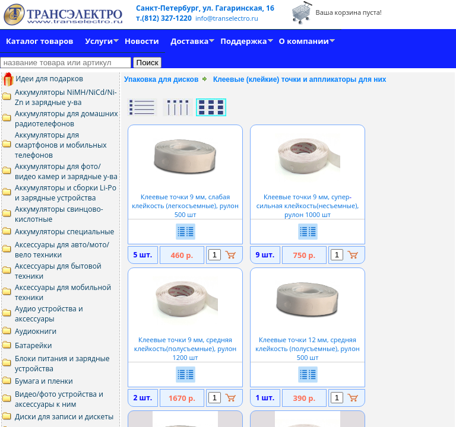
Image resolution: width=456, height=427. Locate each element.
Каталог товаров (39, 41)
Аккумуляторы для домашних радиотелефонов (66, 119)
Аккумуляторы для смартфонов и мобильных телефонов (61, 145)
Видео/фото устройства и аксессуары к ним (59, 399)
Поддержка (243, 41)
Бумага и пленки (44, 381)
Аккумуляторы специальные (64, 232)
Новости (142, 41)
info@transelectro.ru (226, 18)
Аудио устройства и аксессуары (49, 314)
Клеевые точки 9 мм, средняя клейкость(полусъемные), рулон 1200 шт (185, 344)
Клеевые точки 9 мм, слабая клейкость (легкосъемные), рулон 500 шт (185, 201)
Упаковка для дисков (161, 79)
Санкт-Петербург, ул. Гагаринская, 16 (205, 8)
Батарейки (33, 345)
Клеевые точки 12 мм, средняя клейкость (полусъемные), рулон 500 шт (307, 344)
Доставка (190, 41)
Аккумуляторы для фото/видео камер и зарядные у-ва (66, 171)
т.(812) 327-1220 (165, 18)
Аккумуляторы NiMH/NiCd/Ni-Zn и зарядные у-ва (66, 97)
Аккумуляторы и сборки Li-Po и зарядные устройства (65, 193)
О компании (304, 41)
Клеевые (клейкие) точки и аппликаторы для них (300, 79)
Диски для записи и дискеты (64, 417)
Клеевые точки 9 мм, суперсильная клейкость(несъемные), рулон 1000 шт (307, 201)
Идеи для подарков (42, 79)
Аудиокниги (35, 331)
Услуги (99, 41)
